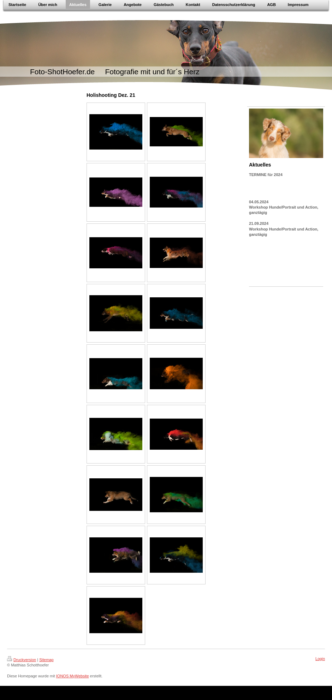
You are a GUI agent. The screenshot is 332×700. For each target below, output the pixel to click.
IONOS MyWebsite (72, 676)
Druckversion (21, 660)
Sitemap (46, 660)
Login (320, 659)
